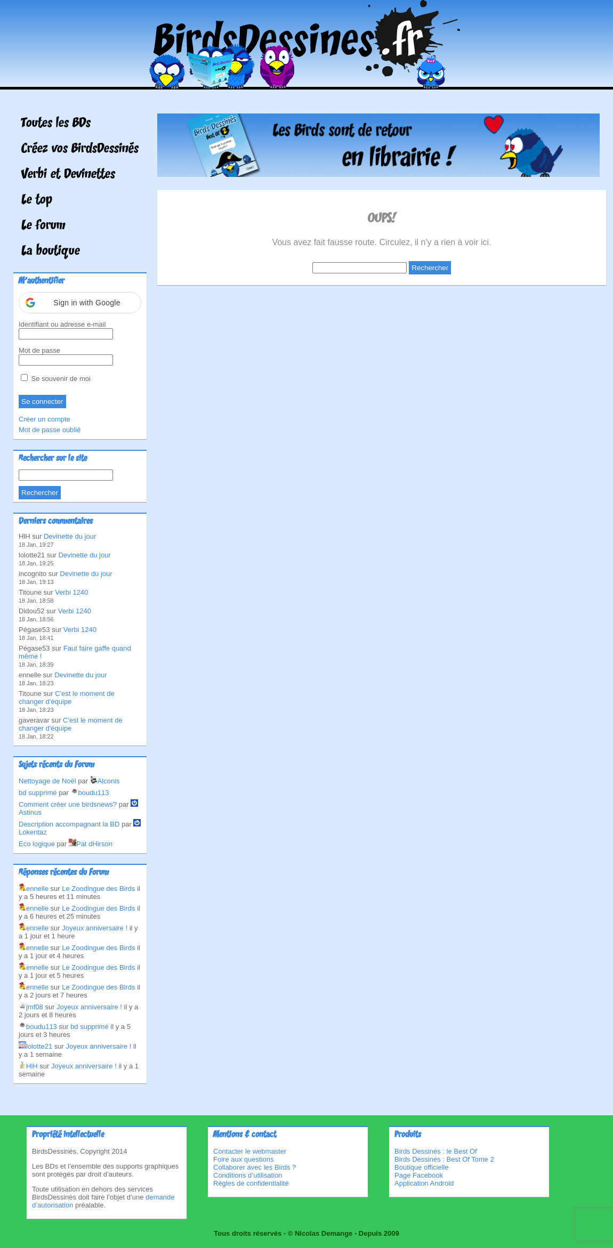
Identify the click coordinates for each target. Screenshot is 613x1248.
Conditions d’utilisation (247, 1175)
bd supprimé (38, 793)
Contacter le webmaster (249, 1151)
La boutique (50, 252)
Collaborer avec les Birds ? (254, 1167)
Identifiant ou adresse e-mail (62, 324)
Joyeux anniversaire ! (94, 928)
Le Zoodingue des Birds (98, 889)
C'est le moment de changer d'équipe (67, 698)
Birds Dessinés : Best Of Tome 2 (444, 1159)
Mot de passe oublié (49, 430)
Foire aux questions (243, 1159)
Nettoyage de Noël (47, 781)
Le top (36, 200)
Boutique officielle (421, 1167)
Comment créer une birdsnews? (68, 804)
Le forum (43, 226)
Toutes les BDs (56, 124)
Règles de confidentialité (251, 1183)
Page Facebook (418, 1175)
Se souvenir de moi (56, 379)
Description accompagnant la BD (69, 824)
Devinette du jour (70, 536)
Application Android (424, 1183)
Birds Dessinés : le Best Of (435, 1151)
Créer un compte (44, 419)
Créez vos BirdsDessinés (80, 149)
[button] (80, 302)
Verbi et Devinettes (68, 175)
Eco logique (37, 844)
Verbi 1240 (71, 592)
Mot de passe (39, 350)
